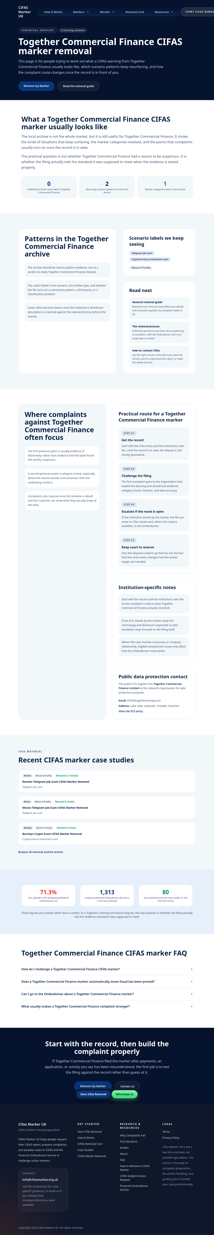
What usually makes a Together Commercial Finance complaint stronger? (107, 1006)
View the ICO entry (130, 711)
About (124, 1154)
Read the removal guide (78, 86)
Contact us (127, 1086)
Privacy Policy (170, 1138)
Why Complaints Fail (132, 1135)
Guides (124, 1147)
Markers (81, 12)
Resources (164, 12)
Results (107, 12)
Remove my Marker (36, 86)
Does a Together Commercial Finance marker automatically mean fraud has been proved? (107, 981)
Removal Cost (135, 12)
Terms (166, 1131)
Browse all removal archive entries (40, 852)
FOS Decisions (129, 1141)
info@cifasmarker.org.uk (40, 1180)
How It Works (53, 12)
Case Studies (85, 1150)
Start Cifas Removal (89, 1131)
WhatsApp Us (125, 1094)
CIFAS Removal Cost (89, 1144)
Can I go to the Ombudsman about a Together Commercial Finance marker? (107, 994)
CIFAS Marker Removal (91, 1156)
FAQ (122, 1160)
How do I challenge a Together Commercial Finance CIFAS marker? (107, 969)
